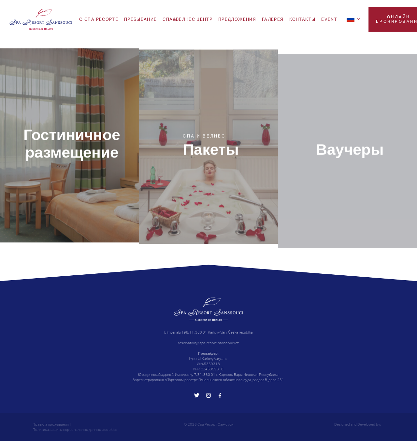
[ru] (354, 19)
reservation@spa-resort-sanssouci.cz (208, 343)
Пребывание (140, 19)
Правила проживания (51, 424)
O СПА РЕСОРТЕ (98, 19)
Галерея (272, 19)
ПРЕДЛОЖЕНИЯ (237, 19)
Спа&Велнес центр (187, 19)
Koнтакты (302, 19)
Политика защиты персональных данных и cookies (75, 429)
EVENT (329, 19)
